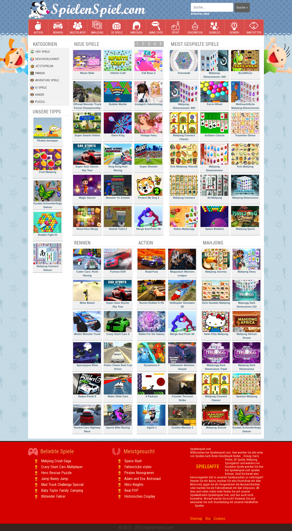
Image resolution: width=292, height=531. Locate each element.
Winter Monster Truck (87, 323)
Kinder (37, 95)
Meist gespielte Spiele (195, 44)
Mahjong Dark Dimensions (246, 356)
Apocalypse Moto (87, 354)
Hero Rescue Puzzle (56, 473)
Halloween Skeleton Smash (182, 356)
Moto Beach (87, 292)
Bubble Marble (118, 93)
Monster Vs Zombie (118, 187)
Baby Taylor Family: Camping (62, 490)
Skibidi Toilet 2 (118, 218)
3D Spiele (117, 27)
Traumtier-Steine (245, 124)
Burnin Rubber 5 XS (151, 292)
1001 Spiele (40, 52)
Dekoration (195, 27)
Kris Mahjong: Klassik (184, 156)
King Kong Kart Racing (118, 158)
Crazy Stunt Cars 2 (118, 323)
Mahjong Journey (216, 261)
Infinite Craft (118, 62)
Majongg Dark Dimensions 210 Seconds (246, 294)
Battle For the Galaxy (151, 323)
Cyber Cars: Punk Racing (87, 263)
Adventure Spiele (44, 80)
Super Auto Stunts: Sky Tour (87, 158)
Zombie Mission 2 (182, 417)
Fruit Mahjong (47, 161)
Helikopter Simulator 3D (182, 294)
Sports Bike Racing (118, 417)
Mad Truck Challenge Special (62, 484)
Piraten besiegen (47, 130)
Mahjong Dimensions (245, 187)
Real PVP (131, 490)
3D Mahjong (214, 187)
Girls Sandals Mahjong (216, 292)
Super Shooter (148, 156)
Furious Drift (118, 261)
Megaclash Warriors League (182, 263)
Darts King (118, 124)
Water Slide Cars (118, 385)
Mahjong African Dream (246, 325)
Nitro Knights (133, 484)
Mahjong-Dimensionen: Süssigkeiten (214, 158)
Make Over (156, 27)
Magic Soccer (87, 187)
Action (38, 27)
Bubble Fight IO (47, 224)
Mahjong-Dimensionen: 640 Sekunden (214, 65)
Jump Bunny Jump (54, 478)
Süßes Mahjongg (184, 218)
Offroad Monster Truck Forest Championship (87, 95)
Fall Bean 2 (148, 62)
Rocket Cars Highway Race (87, 419)
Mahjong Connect (184, 187)
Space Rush (133, 461)
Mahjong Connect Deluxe (47, 257)
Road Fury (151, 261)
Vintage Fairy (148, 124)
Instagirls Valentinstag (148, 93)
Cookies (219, 518)
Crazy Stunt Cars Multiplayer (62, 467)
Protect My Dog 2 (148, 187)
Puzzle (37, 102)
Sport (175, 27)
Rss (208, 518)
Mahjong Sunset (216, 417)
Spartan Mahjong (246, 385)
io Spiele (38, 88)
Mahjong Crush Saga (56, 461)
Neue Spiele (86, 44)
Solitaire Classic (214, 124)
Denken (234, 27)
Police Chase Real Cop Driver (118, 356)
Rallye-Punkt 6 (87, 385)
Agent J (151, 417)
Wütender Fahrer (53, 496)
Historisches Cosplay (139, 496)
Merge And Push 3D (148, 218)
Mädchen (136, 27)
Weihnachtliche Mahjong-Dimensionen (245, 95)
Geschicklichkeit (44, 59)
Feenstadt (184, 62)
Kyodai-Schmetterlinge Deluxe (47, 194)
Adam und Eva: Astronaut (142, 478)
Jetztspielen (41, 66)
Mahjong (97, 27)
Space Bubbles (214, 218)
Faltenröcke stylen (137, 467)
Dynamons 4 (151, 354)
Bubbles (214, 27)
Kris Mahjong (245, 156)
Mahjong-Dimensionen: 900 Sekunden (184, 96)
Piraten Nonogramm (139, 473)
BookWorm (245, 62)
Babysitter (253, 27)
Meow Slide (87, 62)
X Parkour (151, 385)
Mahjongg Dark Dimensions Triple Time (216, 357)
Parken (37, 73)
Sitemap (196, 518)
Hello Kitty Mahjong (216, 323)
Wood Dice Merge (87, 218)
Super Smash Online (87, 124)
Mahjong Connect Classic (184, 126)
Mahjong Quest (245, 218)
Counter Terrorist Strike (182, 387)
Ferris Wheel (214, 93)
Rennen (58, 27)
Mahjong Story (246, 261)
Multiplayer (77, 27)
